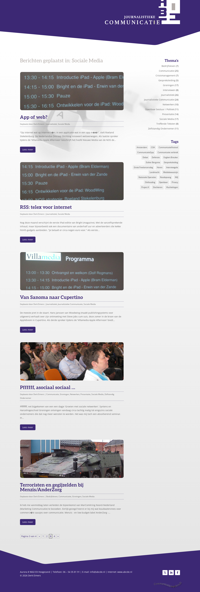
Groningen (64, 394)
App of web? (34, 117)
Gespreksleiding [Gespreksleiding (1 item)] (171, 162)
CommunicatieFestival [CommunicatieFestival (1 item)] (168, 147)
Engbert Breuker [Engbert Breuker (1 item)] (171, 157)
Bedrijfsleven (52, 496)
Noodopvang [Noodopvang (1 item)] (165, 177)
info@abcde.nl (97, 571)
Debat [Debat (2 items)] (145, 157)
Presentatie (85, 394)
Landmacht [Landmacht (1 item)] (154, 172)
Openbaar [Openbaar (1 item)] (163, 182)
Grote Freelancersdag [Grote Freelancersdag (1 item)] (143, 167)
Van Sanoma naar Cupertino (51, 297)
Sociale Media (64, 124)
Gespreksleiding (166, 80)
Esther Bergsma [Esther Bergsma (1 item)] (153, 162)
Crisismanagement (165, 75)
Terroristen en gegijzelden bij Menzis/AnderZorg (51, 487)
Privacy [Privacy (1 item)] (175, 182)
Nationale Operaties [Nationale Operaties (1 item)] (147, 177)
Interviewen (169, 90)
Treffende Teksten (165, 123)
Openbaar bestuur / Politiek (159, 109)
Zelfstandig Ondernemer (161, 128)
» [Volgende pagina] (58, 536)
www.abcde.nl (124, 571)
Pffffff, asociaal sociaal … (47, 387)
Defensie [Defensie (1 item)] (156, 157)
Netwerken (75, 394)
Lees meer (27, 149)
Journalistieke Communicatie (70, 304)
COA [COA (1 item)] (153, 147)
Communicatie (52, 394)
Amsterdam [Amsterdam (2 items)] (142, 147)
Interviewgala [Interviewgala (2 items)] (172, 167)
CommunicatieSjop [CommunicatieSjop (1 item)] (145, 152)
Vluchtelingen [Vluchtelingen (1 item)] (172, 187)
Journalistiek (51, 124)
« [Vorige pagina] (39, 536)
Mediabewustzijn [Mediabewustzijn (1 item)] (170, 172)
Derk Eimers (38, 124)
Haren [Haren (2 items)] (159, 167)
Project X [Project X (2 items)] (145, 187)
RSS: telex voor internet (46, 207)
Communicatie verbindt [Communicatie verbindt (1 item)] (168, 152)
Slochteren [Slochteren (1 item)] (157, 187)
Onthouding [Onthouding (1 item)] (150, 182)
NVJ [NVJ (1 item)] (176, 177)
